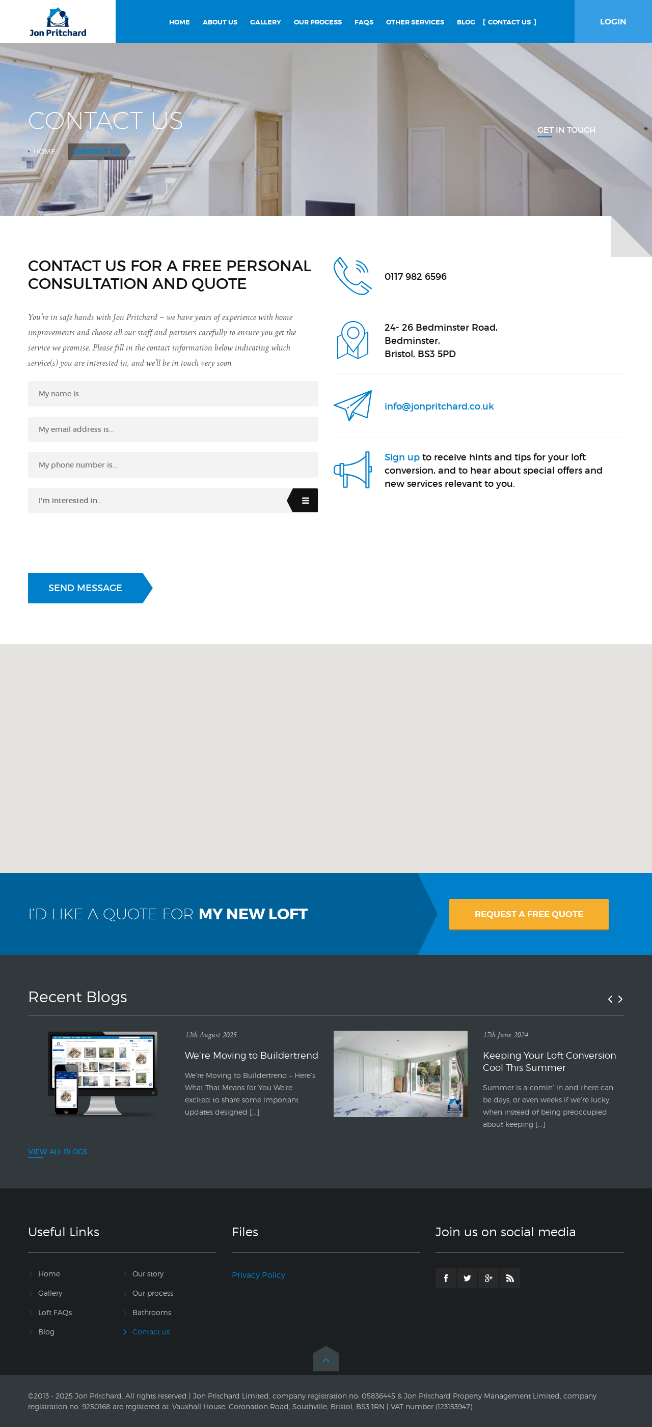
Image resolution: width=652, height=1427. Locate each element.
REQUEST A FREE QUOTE (529, 914)
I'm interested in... (70, 500)
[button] (326, 749)
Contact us (151, 1331)
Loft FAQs (55, 1312)
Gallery (50, 1293)
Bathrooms (151, 1312)
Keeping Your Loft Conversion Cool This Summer (549, 1061)
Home (44, 151)
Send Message (85, 588)
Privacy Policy (258, 1275)
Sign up (402, 457)
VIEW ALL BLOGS (58, 1151)
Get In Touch (566, 130)
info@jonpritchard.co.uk (439, 406)
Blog (46, 1331)
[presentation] (105, 543)
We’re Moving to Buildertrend (251, 1055)
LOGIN (613, 21)
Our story (148, 1273)
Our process (152, 1293)
